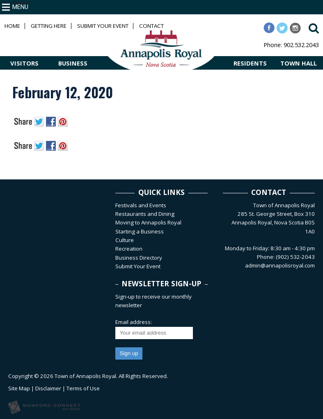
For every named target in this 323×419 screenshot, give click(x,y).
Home (12, 26)
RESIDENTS (250, 63)
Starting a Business (139, 231)
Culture (124, 240)
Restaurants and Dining (144, 213)
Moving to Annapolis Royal (148, 222)
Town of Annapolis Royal (85, 376)
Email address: (133, 322)
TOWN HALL (298, 63)
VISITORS (24, 63)
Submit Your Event (102, 26)
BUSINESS (72, 63)
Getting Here (48, 26)
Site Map (19, 388)
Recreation (128, 248)
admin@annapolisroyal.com (280, 265)
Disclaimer (48, 388)
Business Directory (138, 257)
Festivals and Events (140, 205)
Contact (151, 26)
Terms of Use (83, 388)
